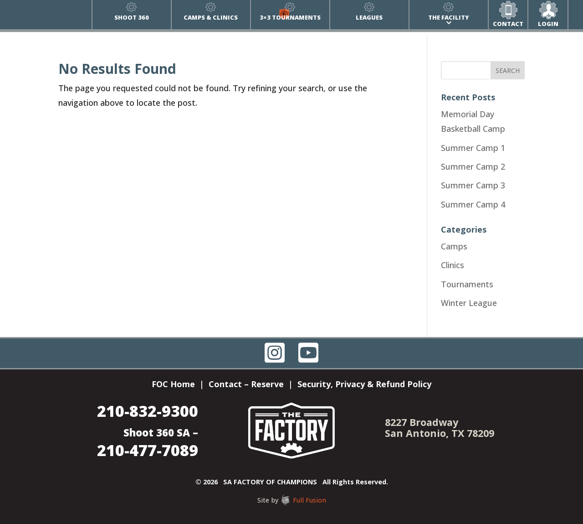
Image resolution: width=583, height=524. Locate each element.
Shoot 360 (131, 17)
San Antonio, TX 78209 (439, 433)
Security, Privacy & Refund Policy (364, 385)
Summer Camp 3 (473, 185)
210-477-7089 (147, 450)
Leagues (369, 17)
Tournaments (467, 284)
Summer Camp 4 (473, 204)
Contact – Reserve (246, 385)
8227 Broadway (421, 422)
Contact (508, 24)
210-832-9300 (147, 410)
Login (548, 24)
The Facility (448, 17)
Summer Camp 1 (473, 147)
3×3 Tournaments (290, 17)
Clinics (452, 264)
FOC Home (173, 385)
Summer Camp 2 (473, 166)
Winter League (469, 302)
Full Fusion (309, 500)
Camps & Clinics (211, 17)
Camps (454, 246)
